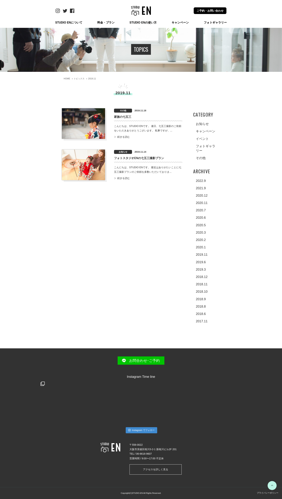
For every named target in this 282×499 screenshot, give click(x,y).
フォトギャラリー (215, 22)
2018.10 (202, 291)
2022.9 (201, 181)
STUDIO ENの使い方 (143, 22)
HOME (67, 78)
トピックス (79, 78)
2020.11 (202, 203)
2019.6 (201, 262)
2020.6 (201, 217)
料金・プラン (106, 22)
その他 (201, 158)
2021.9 (201, 188)
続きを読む (123, 136)
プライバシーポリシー (267, 493)
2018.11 (202, 284)
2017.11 (202, 321)
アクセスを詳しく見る (155, 469)
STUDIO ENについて (68, 22)
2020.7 (201, 210)
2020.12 (202, 195)
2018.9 (201, 299)
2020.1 (201, 247)
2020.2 (201, 240)
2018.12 (202, 277)
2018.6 (201, 314)
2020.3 (201, 232)
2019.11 (92, 78)
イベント (202, 139)
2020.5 (201, 225)
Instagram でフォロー (141, 430)
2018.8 (201, 306)
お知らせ (202, 124)
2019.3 (201, 269)
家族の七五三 (122, 116)
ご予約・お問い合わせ (210, 10)
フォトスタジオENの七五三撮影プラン (139, 158)
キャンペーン (180, 22)
